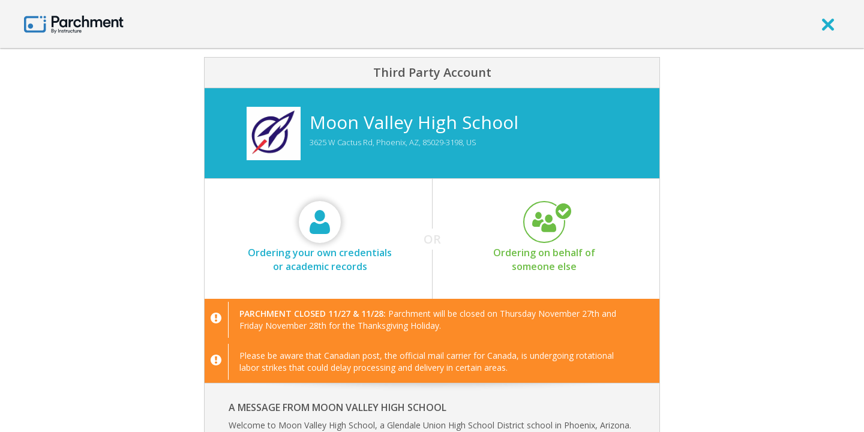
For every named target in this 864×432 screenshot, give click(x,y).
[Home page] (74, 23)
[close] (828, 24)
